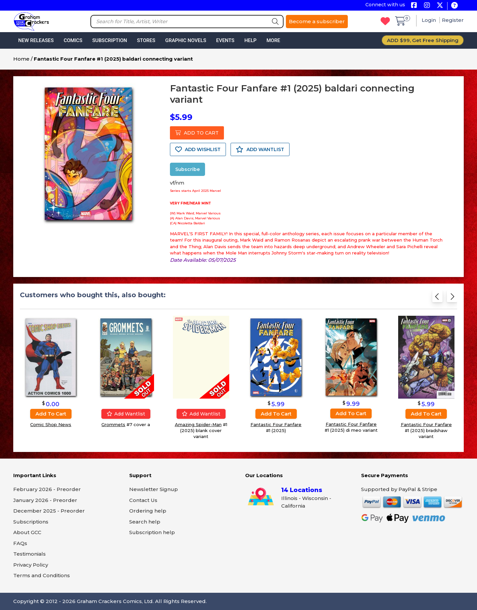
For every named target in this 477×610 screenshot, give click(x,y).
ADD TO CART (197, 133)
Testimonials (29, 554)
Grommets (113, 424)
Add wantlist (126, 414)
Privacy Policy (30, 565)
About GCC (27, 532)
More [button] (273, 40)
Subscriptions (30, 522)
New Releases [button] (36, 40)
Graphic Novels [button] (185, 40)
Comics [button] (73, 40)
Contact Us (143, 500)
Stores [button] (146, 40)
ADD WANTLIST (260, 149)
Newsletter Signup (153, 489)
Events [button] (225, 40)
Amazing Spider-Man (198, 424)
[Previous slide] (437, 298)
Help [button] (250, 40)
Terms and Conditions (41, 575)
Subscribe (187, 169)
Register (453, 20)
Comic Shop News (50, 424)
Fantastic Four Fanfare (275, 424)
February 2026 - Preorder (47, 489)
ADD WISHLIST (198, 149)
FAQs (20, 543)
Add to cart (50, 414)
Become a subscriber (317, 21)
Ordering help (147, 511)
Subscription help (152, 532)
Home (21, 59)
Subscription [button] (109, 40)
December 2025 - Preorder (49, 511)
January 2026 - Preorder (45, 500)
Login (429, 20)
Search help (144, 522)
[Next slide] (452, 298)
